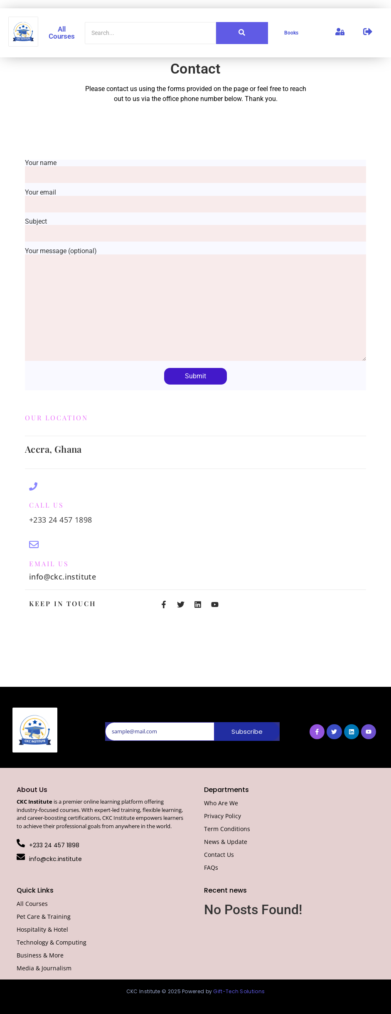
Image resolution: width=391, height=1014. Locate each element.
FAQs (211, 867)
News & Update (225, 842)
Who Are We (221, 803)
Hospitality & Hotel (42, 929)
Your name (195, 169)
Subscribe (247, 731)
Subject (195, 227)
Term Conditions (227, 829)
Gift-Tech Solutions (239, 991)
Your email (195, 198)
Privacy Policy (222, 816)
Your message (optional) (195, 305)
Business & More (40, 955)
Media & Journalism (44, 968)
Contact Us (219, 855)
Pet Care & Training (44, 916)
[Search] (150, 33)
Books (291, 33)
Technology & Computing (51, 942)
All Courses (62, 32)
